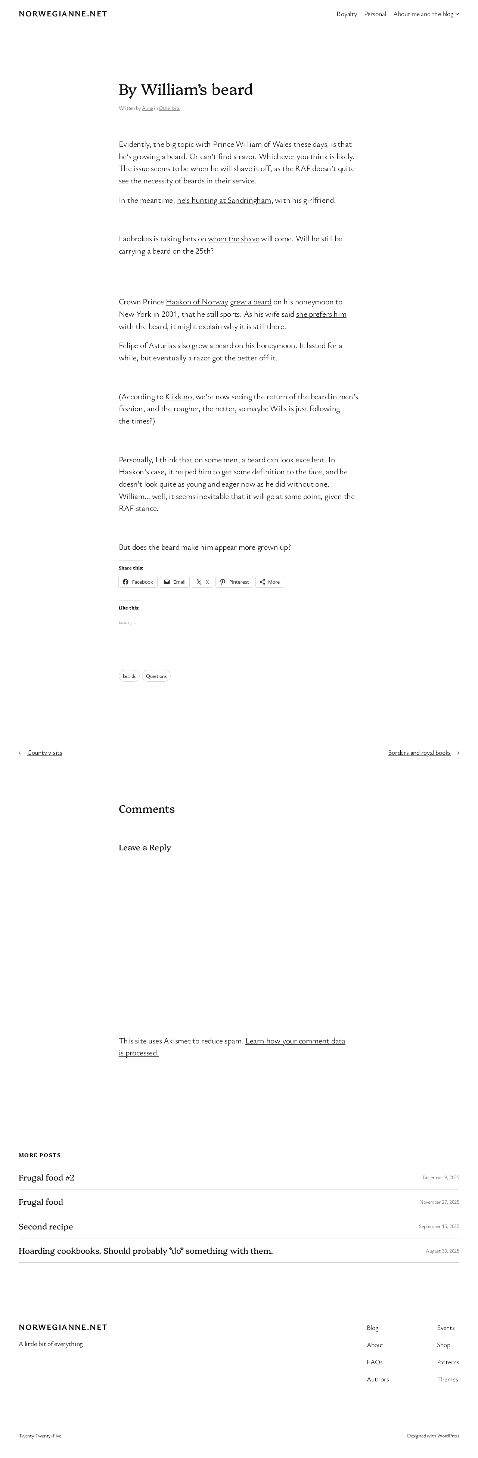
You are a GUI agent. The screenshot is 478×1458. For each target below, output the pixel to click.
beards (129, 675)
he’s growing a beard (152, 156)
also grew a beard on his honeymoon (236, 344)
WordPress (448, 1435)
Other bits (169, 107)
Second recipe (46, 1226)
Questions (156, 675)
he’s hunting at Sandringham (224, 199)
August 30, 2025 (442, 1250)
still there (268, 325)
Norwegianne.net (63, 13)
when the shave (233, 238)
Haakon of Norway (197, 301)
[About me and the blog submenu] (457, 14)
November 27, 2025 (439, 1201)
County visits (44, 752)
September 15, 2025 (439, 1225)
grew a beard (250, 301)
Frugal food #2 (47, 1177)
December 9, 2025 (441, 1177)
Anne (147, 107)
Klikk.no (178, 396)
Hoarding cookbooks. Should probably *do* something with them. (146, 1250)
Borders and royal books (419, 752)
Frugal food (41, 1201)
